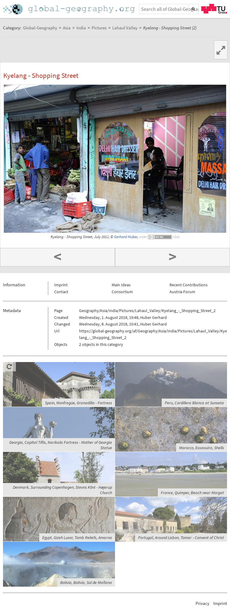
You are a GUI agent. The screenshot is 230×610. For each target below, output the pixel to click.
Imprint (61, 284)
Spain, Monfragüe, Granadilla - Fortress (78, 402)
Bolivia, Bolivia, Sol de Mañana (86, 582)
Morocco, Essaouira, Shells (201, 447)
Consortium (122, 291)
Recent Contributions (189, 284)
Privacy (202, 603)
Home (69, 9)
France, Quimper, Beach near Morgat (192, 492)
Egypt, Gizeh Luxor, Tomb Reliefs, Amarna (77, 537)
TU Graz (214, 8)
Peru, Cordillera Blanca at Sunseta (194, 402)
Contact (61, 291)
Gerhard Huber (125, 236)
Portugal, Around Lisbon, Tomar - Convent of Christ (181, 537)
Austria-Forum (182, 291)
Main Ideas (121, 284)
